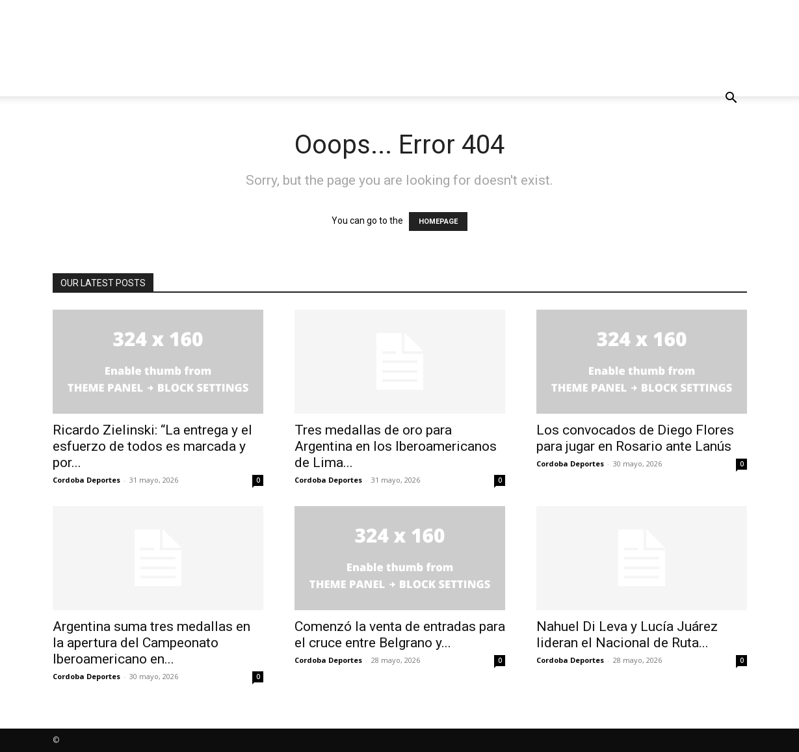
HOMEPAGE (438, 221)
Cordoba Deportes (86, 480)
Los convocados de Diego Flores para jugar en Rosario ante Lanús (635, 438)
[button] (731, 99)
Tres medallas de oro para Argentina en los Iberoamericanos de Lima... (396, 446)
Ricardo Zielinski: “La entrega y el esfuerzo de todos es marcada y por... (152, 446)
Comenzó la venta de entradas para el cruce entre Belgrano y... (400, 635)
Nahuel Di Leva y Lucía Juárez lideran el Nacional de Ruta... (627, 635)
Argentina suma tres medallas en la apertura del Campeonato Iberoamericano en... (151, 643)
